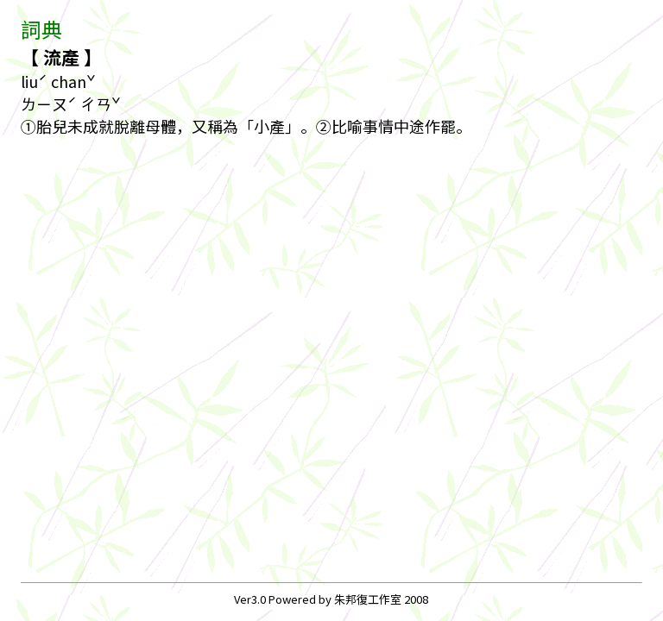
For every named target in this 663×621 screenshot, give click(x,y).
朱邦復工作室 (367, 599)
